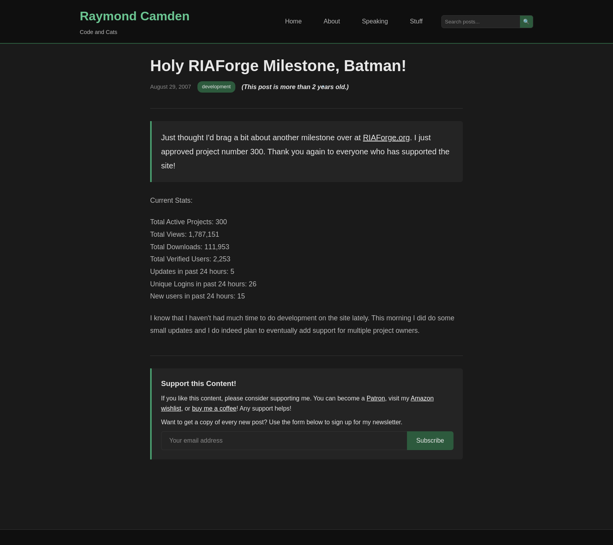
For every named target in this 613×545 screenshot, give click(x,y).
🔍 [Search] (526, 22)
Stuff (416, 21)
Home (293, 21)
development (216, 86)
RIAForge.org (386, 137)
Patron (376, 398)
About (332, 21)
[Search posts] (481, 22)
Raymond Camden (135, 16)
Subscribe (430, 440)
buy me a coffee (214, 408)
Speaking (375, 21)
